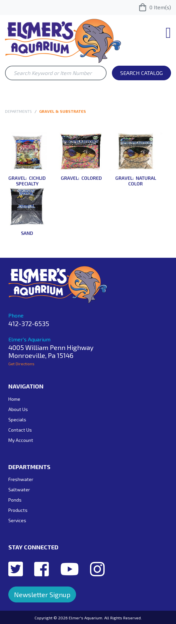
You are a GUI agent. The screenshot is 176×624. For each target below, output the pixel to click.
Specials (17, 419)
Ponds (15, 500)
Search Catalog (141, 73)
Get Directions (21, 363)
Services (17, 520)
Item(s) (155, 7)
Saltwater (19, 489)
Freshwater (20, 479)
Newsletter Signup (42, 594)
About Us (18, 409)
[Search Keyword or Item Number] (56, 73)
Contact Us (20, 430)
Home (14, 399)
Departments (18, 111)
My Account (20, 440)
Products (18, 510)
